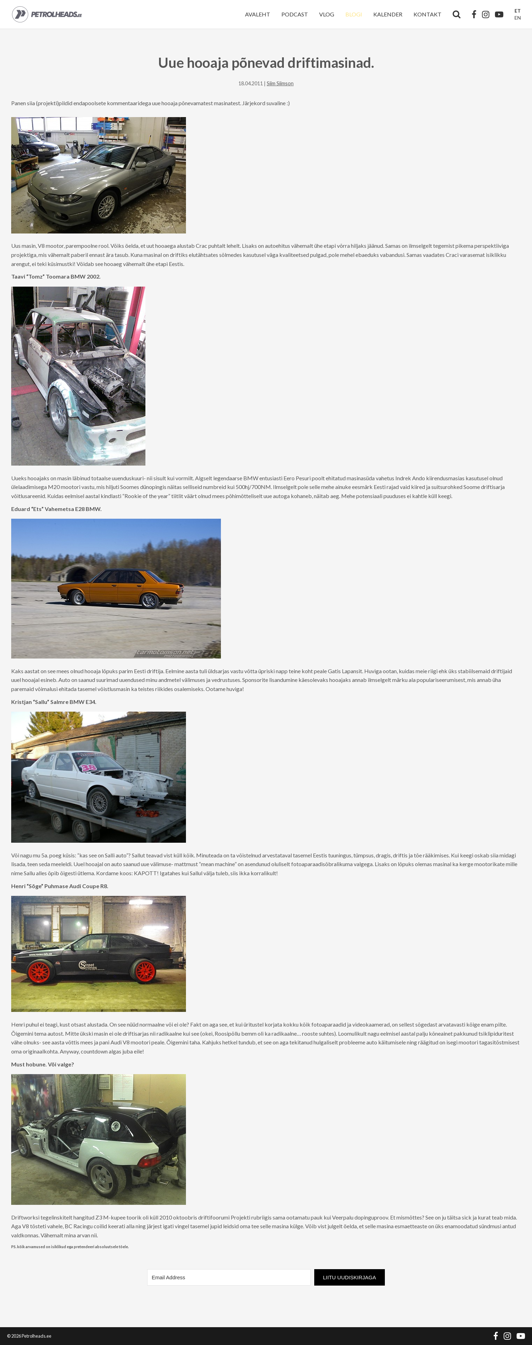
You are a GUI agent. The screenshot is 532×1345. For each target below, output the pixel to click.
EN (518, 18)
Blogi (353, 14)
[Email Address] (229, 1277)
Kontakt (427, 14)
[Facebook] (474, 14)
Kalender (387, 14)
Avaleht (257, 14)
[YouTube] (499, 14)
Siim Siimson (280, 83)
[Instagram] (485, 14)
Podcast (294, 14)
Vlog (326, 14)
